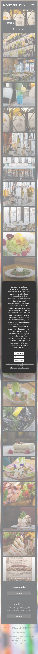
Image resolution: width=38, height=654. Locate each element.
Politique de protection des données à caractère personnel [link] (20, 365)
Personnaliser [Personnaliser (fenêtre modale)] (19, 361)
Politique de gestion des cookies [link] (19, 368)
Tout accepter (19, 353)
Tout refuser (19, 357)
